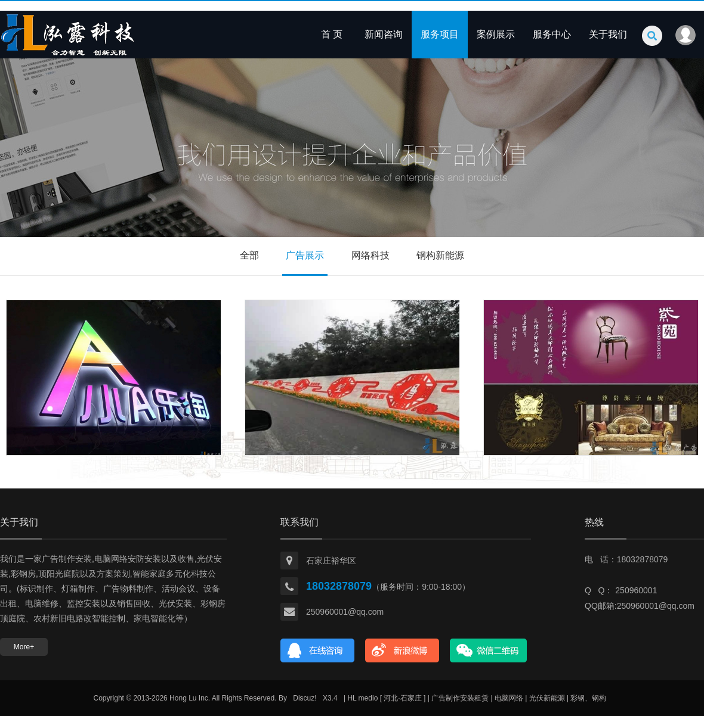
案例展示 (496, 34)
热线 (594, 522)
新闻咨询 (384, 34)
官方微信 (488, 650)
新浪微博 (402, 650)
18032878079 (339, 586)
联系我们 (299, 522)
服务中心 (552, 34)
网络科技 (370, 255)
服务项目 (440, 34)
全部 (249, 255)
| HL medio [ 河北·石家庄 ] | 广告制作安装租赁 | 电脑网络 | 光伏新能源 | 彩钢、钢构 (475, 698)
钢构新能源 (440, 255)
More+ (24, 647)
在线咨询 (317, 650)
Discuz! (304, 698)
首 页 (331, 34)
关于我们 (608, 34)
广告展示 (305, 255)
